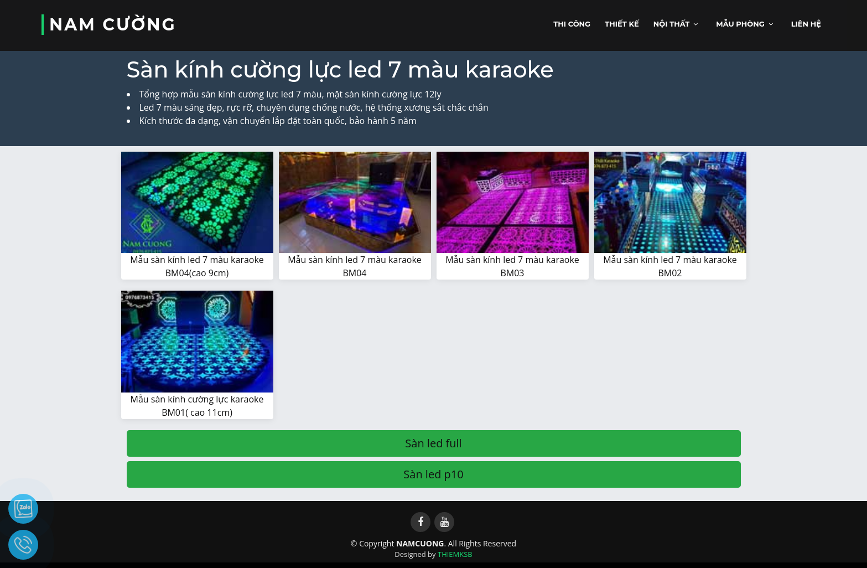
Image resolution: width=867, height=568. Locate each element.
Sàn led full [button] (433, 443)
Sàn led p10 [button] (433, 474)
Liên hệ (806, 23)
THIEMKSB (455, 554)
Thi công (571, 23)
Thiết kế (622, 23)
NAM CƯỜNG (112, 24)
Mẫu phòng (740, 23)
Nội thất (671, 23)
